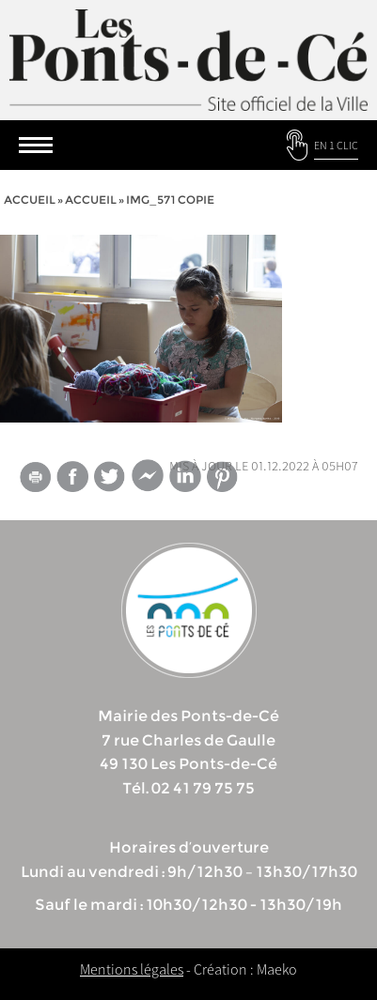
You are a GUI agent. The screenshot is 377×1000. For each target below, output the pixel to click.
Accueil (29, 199)
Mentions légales (131, 969)
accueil (91, 199)
